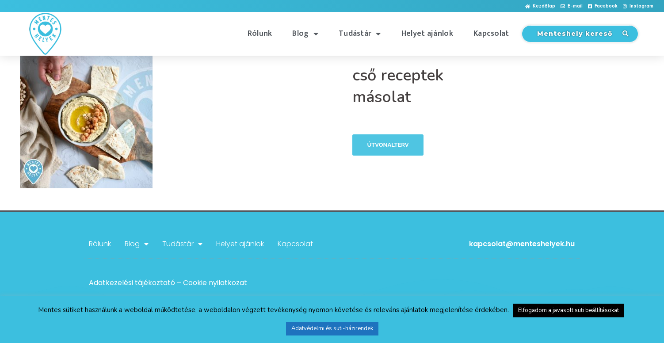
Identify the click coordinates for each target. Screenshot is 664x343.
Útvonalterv (388, 144)
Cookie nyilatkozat (215, 283)
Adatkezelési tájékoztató (132, 283)
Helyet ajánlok (427, 33)
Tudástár (360, 33)
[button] (540, 6)
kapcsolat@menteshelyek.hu (522, 244)
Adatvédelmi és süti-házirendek (332, 328)
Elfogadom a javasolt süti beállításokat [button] (568, 310)
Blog (305, 33)
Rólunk (260, 33)
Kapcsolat (491, 33)
